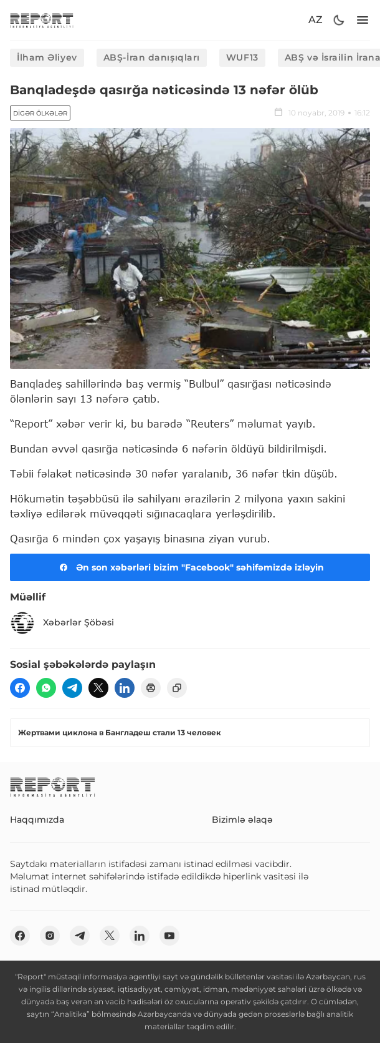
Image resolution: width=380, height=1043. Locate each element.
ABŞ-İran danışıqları (151, 57)
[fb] (20, 688)
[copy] (177, 688)
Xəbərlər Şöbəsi (62, 622)
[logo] (42, 20)
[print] (151, 688)
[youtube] (169, 936)
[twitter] (98, 688)
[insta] (50, 936)
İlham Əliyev (47, 57)
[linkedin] (125, 688)
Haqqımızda (37, 819)
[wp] (46, 688)
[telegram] (72, 688)
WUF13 (242, 57)
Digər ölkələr (40, 113)
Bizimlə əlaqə (242, 819)
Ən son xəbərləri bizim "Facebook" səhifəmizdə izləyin (190, 567)
